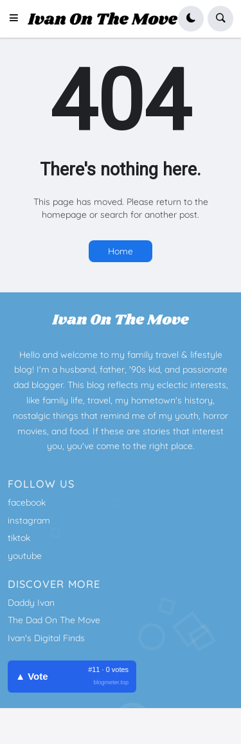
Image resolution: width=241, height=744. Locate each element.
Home (120, 251)
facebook (27, 502)
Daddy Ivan (31, 602)
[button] (17, 18)
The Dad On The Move (54, 620)
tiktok (19, 538)
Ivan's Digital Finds (46, 638)
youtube (25, 556)
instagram (29, 520)
